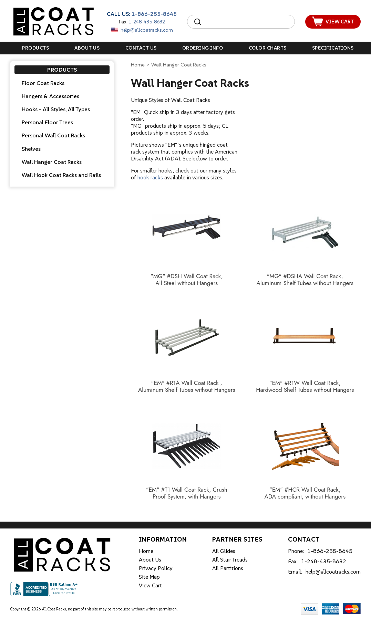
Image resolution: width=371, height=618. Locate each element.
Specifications (333, 48)
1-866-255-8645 (154, 13)
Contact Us (141, 48)
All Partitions (227, 568)
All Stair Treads (230, 559)
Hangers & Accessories (50, 96)
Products (35, 48)
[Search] (247, 22)
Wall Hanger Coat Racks (52, 161)
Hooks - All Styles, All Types (56, 109)
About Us (87, 48)
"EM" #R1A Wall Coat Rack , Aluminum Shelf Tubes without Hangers (186, 386)
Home (138, 64)
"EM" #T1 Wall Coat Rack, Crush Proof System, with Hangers (186, 493)
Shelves (31, 148)
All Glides (223, 550)
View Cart (150, 585)
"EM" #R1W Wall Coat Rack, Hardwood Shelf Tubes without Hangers (305, 386)
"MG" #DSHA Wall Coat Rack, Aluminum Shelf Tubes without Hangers (305, 279)
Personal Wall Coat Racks (53, 135)
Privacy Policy (156, 568)
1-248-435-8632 (146, 22)
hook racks (150, 177)
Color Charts (268, 48)
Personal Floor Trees (47, 122)
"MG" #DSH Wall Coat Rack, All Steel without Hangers (187, 279)
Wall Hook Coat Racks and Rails (61, 174)
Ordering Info (202, 48)
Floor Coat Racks (43, 83)
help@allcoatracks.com (147, 30)
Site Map (149, 576)
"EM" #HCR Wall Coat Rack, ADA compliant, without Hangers (305, 493)
